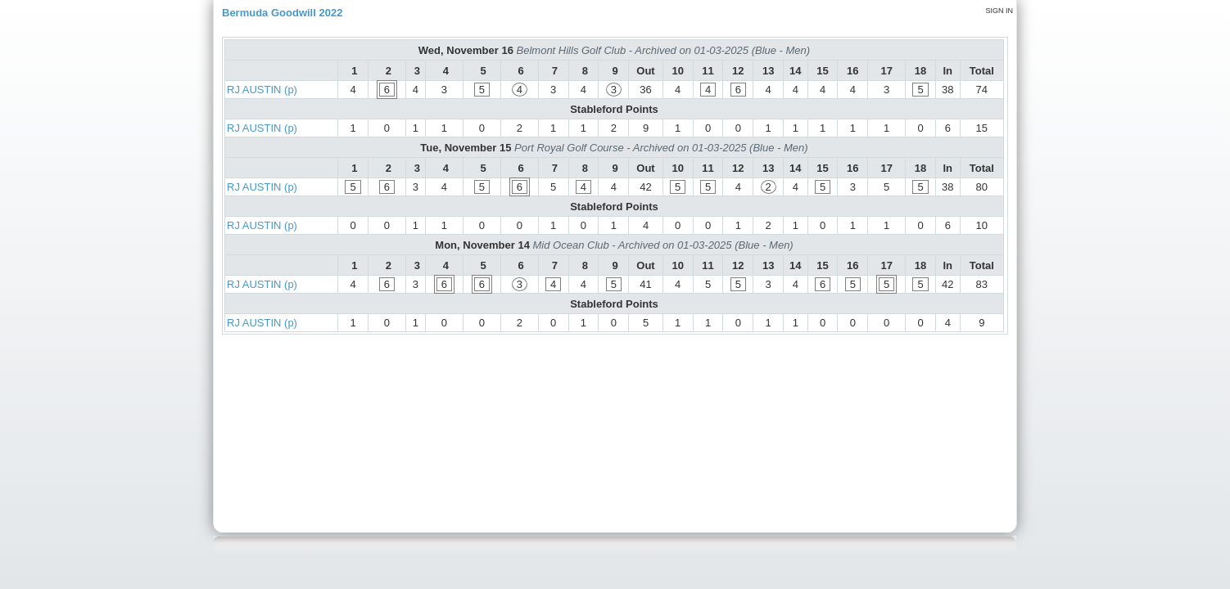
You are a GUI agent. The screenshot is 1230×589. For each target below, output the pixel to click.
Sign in (999, 11)
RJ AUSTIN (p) (262, 89)
